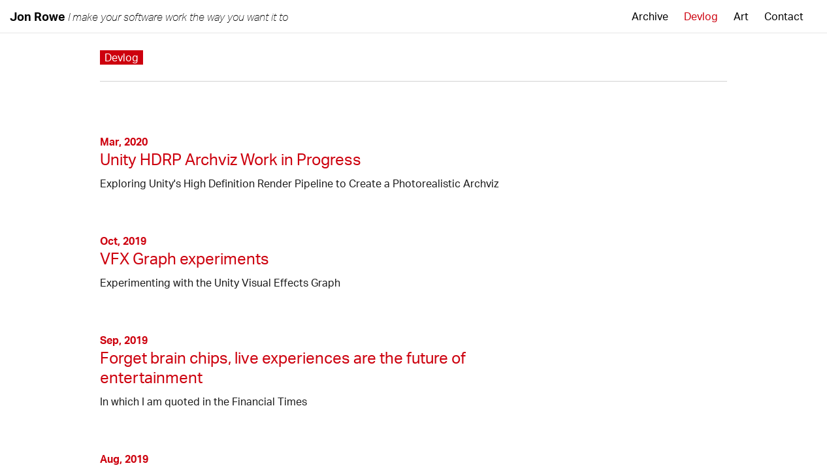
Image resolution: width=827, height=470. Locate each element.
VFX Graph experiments (184, 258)
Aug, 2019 (124, 458)
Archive (650, 16)
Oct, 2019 (123, 240)
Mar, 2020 (124, 141)
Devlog (701, 16)
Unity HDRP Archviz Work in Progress (230, 159)
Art (741, 16)
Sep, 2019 (124, 340)
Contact (783, 16)
